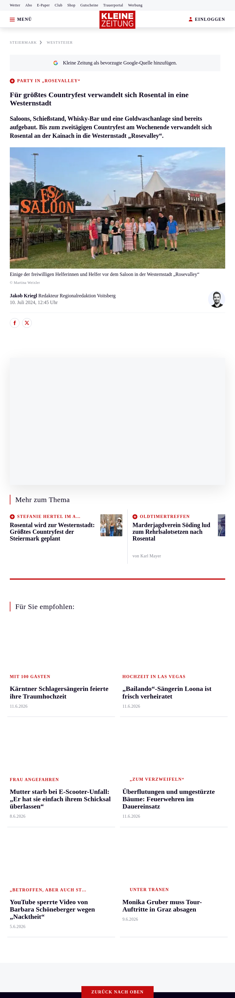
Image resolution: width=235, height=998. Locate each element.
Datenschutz (62, 861)
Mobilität (97, 679)
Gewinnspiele (201, 691)
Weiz (10, 761)
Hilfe (166, 667)
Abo (28, 5)
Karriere (96, 737)
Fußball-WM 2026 (206, 667)
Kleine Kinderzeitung (209, 679)
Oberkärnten (65, 702)
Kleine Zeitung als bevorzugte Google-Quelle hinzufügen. (115, 62)
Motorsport (135, 714)
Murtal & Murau (21, 702)
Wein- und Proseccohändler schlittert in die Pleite (61, 827)
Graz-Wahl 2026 (204, 726)
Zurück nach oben (117, 639)
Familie (95, 749)
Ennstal (12, 667)
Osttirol (60, 714)
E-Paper (43, 5)
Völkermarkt (65, 749)
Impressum (16, 861)
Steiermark (16, 656)
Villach (60, 737)
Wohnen (96, 714)
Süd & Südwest (20, 737)
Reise (93, 702)
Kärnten (62, 656)
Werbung (135, 5)
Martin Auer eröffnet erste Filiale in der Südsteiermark (66, 818)
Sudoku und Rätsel (206, 702)
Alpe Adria (199, 737)
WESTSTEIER (60, 42)
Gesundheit (99, 667)
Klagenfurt (63, 667)
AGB (38, 861)
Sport (129, 656)
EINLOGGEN (207, 20)
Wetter (15, 5)
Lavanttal (62, 691)
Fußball (131, 691)
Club (58, 5)
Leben (95, 656)
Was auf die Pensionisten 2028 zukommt (53, 808)
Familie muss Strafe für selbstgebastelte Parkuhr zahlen (67, 836)
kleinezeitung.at (38, 882)
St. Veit (60, 726)
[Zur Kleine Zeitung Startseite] (117, 20)
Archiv (168, 691)
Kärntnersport (137, 679)
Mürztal (13, 714)
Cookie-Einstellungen (162, 861)
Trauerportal (113, 5)
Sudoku (168, 714)
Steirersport (135, 667)
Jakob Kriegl (24, 295)
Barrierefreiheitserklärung (107, 861)
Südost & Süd (18, 749)
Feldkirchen (64, 679)
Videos (194, 714)
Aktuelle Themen (206, 656)
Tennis (130, 702)
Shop (71, 5)
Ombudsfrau (100, 691)
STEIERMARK (26, 42)
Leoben (12, 691)
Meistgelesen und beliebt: (31, 797)
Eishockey (134, 737)
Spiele (167, 702)
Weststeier (15, 773)
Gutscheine (89, 5)
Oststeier (13, 726)
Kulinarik (97, 726)
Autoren (169, 679)
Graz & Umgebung (24, 679)
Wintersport (135, 726)
